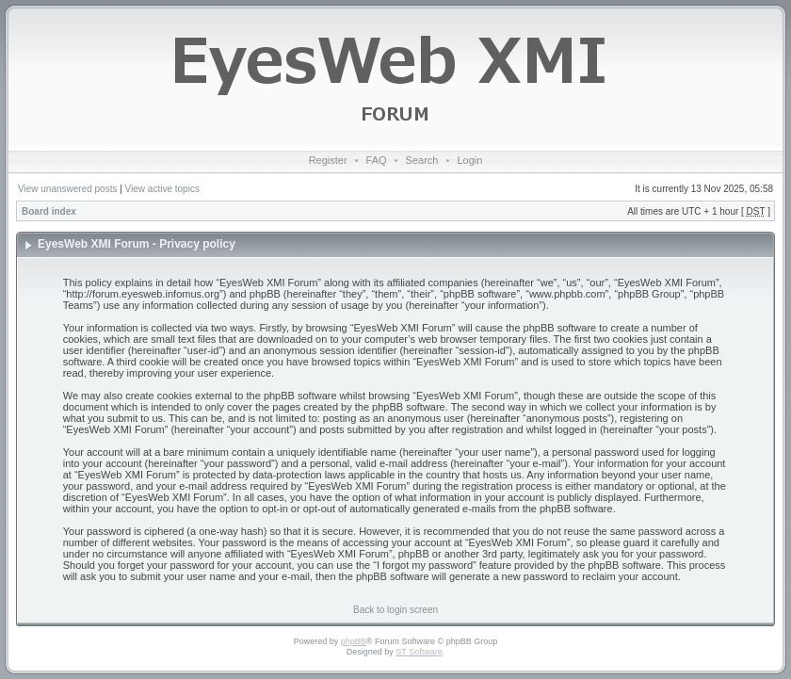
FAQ (376, 160)
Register (328, 160)
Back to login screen (395, 610)
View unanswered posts (67, 189)
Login (469, 160)
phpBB (353, 641)
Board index (49, 211)
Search (422, 160)
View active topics (162, 189)
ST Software (419, 651)
